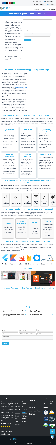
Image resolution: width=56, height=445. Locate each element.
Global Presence (6, 423)
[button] (14, 311)
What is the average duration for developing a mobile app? (13, 315)
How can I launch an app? (36, 314)
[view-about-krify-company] (5, 8)
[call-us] (35, 1)
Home (22, 7)
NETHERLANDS (32, 414)
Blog (49, 9)
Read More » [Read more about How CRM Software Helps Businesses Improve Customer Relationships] (17, 426)
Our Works (52, 7)
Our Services (35, 7)
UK (31, 410)
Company (27, 7)
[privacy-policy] (32, 442)
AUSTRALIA (31, 411)
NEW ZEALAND (37, 411)
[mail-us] (50, 4)
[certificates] (28, 443)
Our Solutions (43, 7)
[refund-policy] (40, 442)
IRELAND (30, 413)
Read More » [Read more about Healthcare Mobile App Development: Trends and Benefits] (24, 423)
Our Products (37, 9)
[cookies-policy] (47, 442)
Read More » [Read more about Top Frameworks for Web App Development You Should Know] (24, 412)
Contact (53, 9)
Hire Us (44, 9)
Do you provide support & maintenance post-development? (39, 311)
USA (29, 410)
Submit (28, 40)
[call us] (48, 1)
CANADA (35, 410)
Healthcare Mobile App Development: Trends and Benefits (25, 418)
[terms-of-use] (25, 442)
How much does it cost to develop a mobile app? (13, 311)
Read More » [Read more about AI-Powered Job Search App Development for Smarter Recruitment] (17, 411)
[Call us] (52, 437)
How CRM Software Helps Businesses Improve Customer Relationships (18, 420)
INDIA (34, 413)
